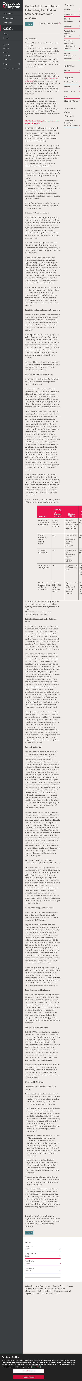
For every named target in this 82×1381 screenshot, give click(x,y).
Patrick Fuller (42, 1262)
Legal (47, 1286)
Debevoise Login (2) (62, 1291)
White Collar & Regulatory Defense (69, 33)
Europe (67, 87)
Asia (66, 96)
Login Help (29, 1293)
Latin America (69, 91)
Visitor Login (30, 1291)
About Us (6, 45)
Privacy (70, 1286)
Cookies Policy (58, 1286)
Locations (6, 56)
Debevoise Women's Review (48, 1293)
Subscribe (29, 1286)
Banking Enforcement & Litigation (70, 55)
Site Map (39, 1286)
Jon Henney (42, 1269)
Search (18, 64)
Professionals (8, 18)
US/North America (71, 82)
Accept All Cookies (28, 1378)
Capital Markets (70, 14)
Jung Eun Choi (42, 1255)
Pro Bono (6, 48)
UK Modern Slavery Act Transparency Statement (45, 1288)
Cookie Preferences (29, 1372)
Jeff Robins (42, 1247)
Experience (7, 22)
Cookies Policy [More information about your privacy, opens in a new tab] (36, 1368)
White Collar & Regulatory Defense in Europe (71, 122)
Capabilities (7, 13)
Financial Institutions (68, 20)
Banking (67, 9)
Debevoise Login (45, 1291)
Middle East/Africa (71, 101)
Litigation (68, 26)
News (5, 33)
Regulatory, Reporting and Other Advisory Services (70, 45)
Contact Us (7, 59)
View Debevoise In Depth (48, 23)
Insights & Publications (8, 28)
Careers (6, 38)
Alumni (5, 52)
